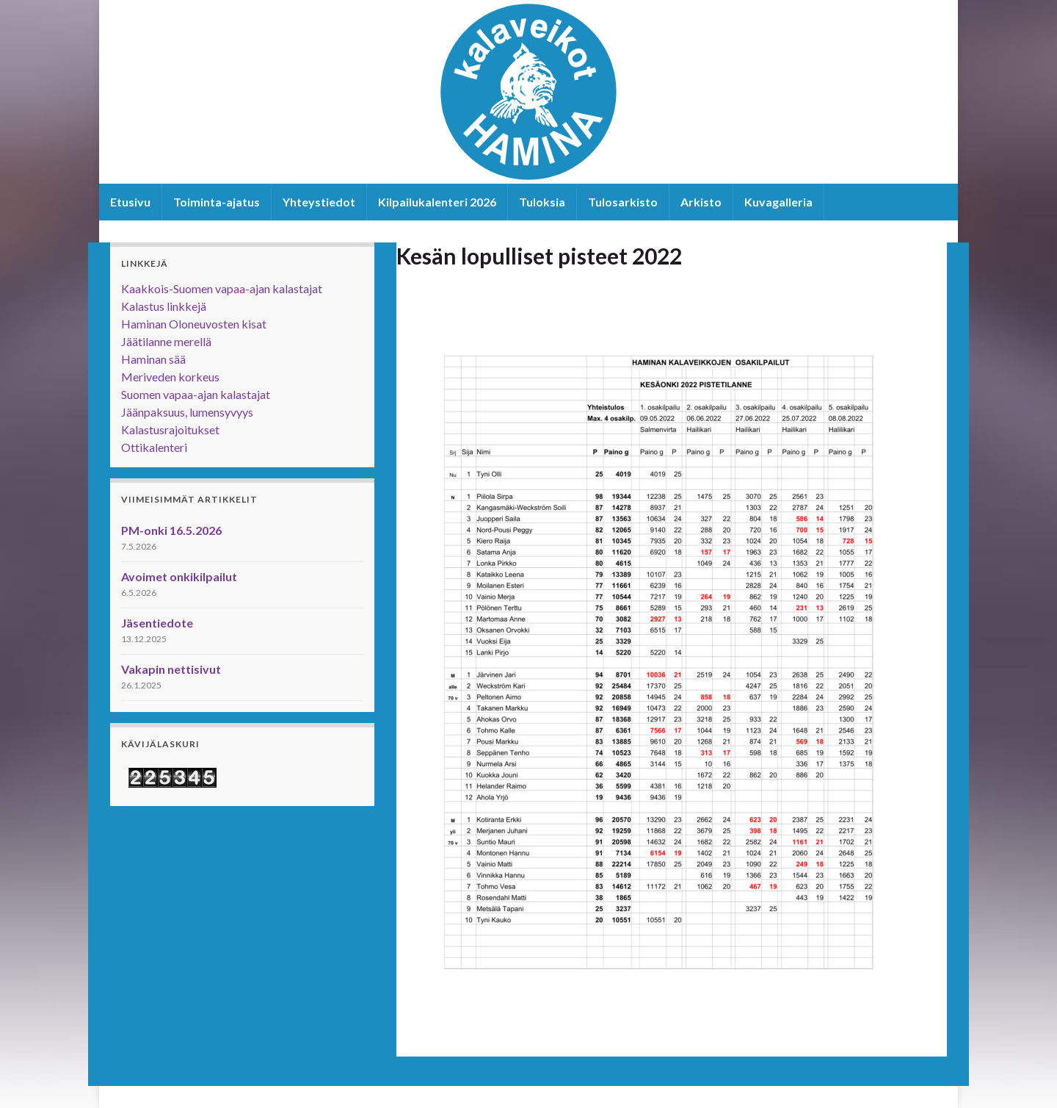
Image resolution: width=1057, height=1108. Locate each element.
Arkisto (701, 202)
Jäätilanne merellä (166, 341)
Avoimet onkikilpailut (179, 576)
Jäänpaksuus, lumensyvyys (187, 412)
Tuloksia (542, 202)
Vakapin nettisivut (171, 669)
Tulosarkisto (623, 202)
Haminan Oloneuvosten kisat (193, 324)
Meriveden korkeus (170, 377)
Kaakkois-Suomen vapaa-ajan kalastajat (221, 288)
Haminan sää (153, 359)
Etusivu (130, 202)
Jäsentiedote (157, 623)
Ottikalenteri (154, 447)
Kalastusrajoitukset (170, 429)
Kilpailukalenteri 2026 (437, 202)
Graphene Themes (784, 836)
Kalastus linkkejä (163, 306)
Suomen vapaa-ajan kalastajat (195, 394)
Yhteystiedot (319, 202)
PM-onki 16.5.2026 (171, 530)
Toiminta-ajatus (216, 202)
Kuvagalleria (778, 202)
